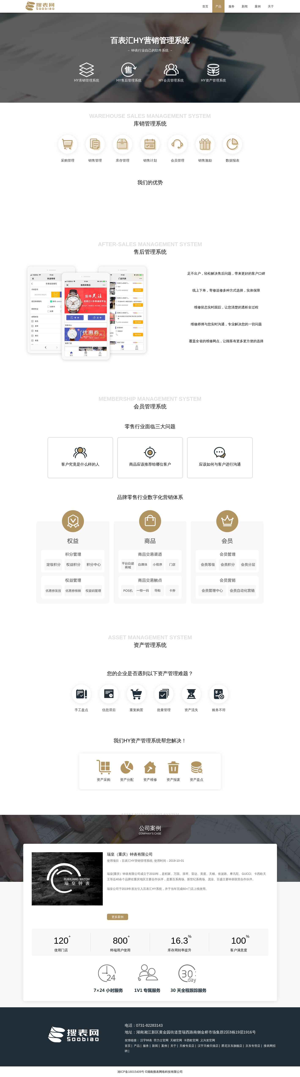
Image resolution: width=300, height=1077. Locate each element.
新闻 (245, 6)
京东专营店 (252, 1045)
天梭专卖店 (186, 1045)
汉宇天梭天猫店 (208, 1045)
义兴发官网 (207, 1040)
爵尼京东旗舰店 (232, 1045)
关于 (271, 6)
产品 (218, 6)
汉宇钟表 (146, 1040)
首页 (205, 6)
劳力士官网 (161, 1040)
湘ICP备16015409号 (130, 1071)
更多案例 (117, 917)
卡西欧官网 (191, 1040)
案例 (258, 6)
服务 (231, 6)
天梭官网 (176, 1040)
